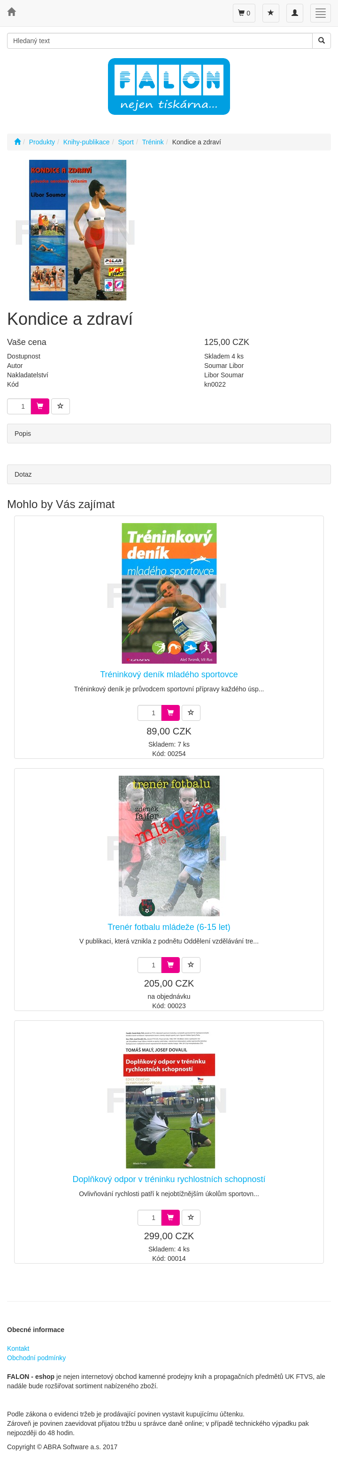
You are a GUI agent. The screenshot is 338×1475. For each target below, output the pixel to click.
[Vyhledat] (321, 41)
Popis (23, 433)
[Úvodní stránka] (17, 142)
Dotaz (23, 474)
